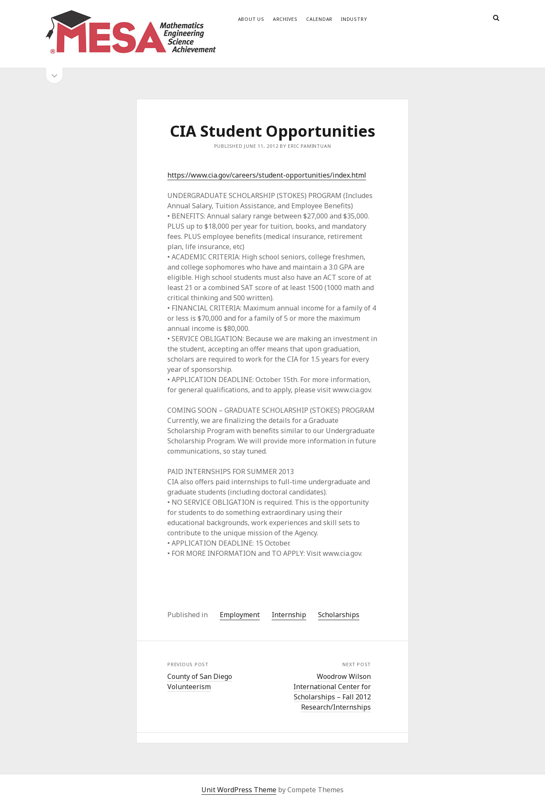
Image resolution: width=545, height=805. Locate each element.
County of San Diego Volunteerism (199, 681)
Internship (289, 614)
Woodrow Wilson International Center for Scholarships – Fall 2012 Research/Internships (332, 692)
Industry (354, 19)
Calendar (319, 19)
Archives (285, 19)
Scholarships (338, 614)
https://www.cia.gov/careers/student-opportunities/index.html (266, 175)
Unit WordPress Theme (238, 789)
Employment (240, 614)
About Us (251, 19)
